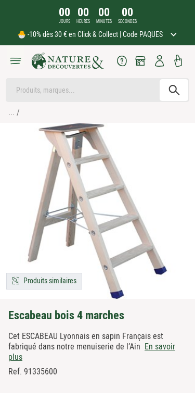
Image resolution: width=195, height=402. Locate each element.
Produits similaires (49, 281)
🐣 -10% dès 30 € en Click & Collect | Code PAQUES (90, 34)
